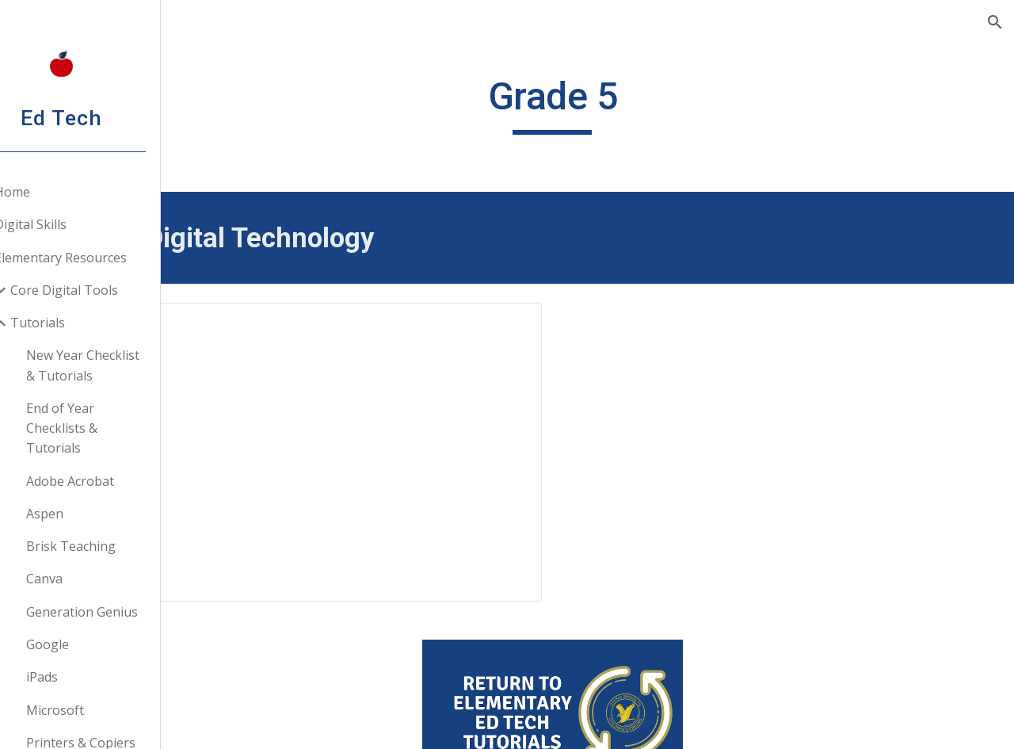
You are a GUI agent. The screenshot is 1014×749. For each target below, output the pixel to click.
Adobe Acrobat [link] (107, 481)
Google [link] (84, 644)
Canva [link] (81, 578)
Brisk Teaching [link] (108, 546)
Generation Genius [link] (119, 612)
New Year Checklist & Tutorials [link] (120, 365)
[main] (605, 104)
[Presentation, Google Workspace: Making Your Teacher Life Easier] (421, 433)
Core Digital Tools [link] (101, 290)
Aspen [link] (82, 513)
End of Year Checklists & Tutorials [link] (99, 428)
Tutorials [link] (75, 322)
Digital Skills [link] (68, 224)
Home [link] (49, 192)
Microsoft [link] (92, 710)
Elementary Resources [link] (98, 257)
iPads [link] (79, 677)
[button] (995, 22)
